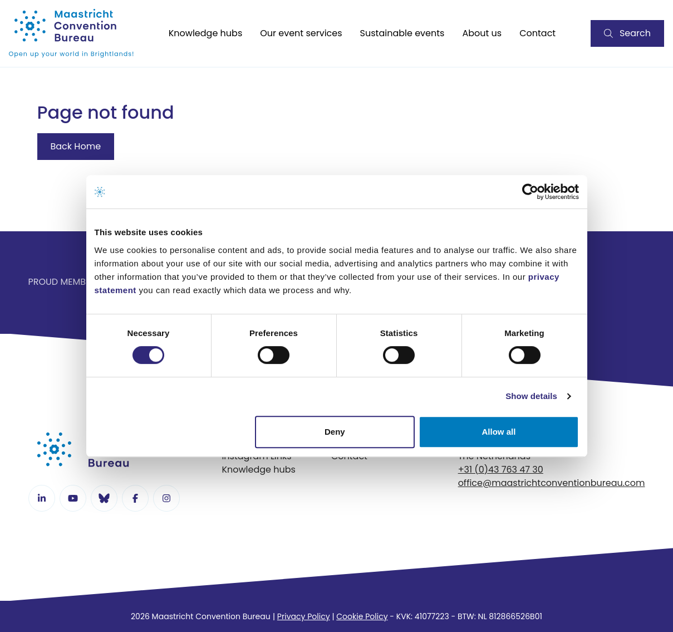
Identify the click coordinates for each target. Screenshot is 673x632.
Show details (531, 396)
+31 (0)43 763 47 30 (500, 469)
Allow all (499, 431)
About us (482, 33)
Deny (335, 431)
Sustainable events (402, 33)
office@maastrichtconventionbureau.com (551, 483)
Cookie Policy (361, 616)
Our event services (301, 33)
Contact (537, 33)
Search (627, 33)
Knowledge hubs (206, 33)
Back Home (76, 146)
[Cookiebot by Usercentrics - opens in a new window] (530, 191)
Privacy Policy (303, 616)
